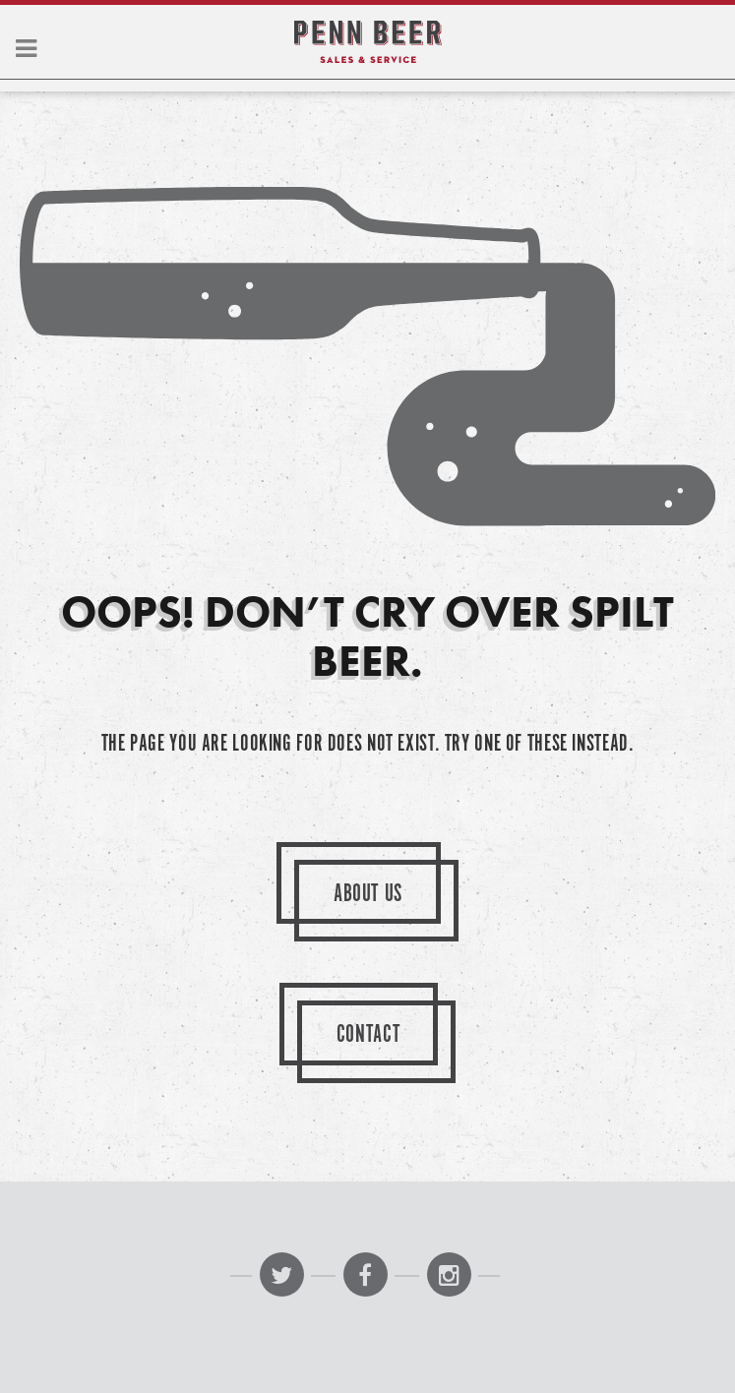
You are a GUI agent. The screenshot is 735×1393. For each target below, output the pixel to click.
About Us (368, 894)
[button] (26, 50)
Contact (368, 1035)
